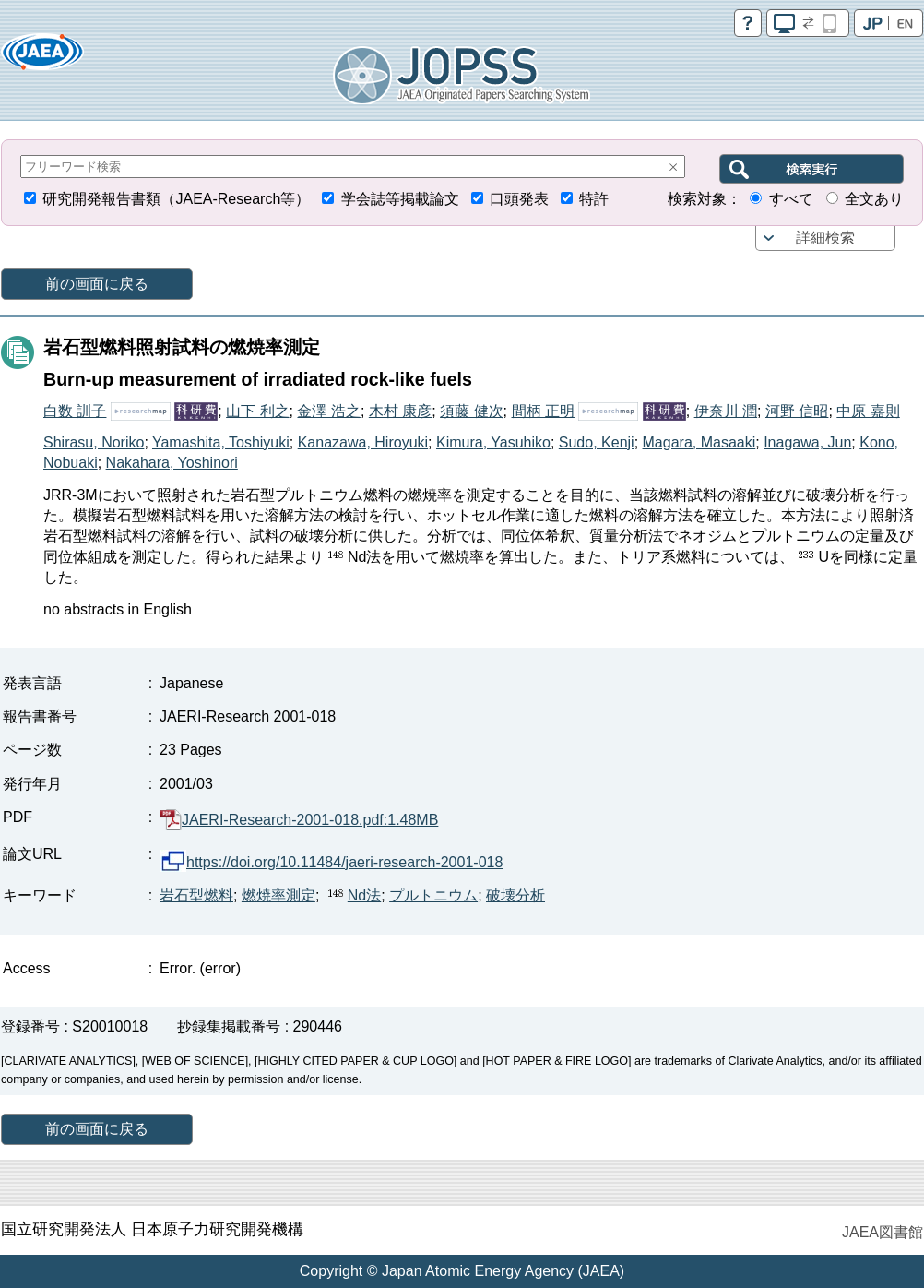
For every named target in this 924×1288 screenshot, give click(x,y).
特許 (594, 199)
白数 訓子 (74, 411)
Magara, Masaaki (699, 442)
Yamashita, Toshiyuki (221, 442)
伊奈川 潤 (725, 411)
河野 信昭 (796, 411)
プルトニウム (433, 895)
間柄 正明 (543, 411)
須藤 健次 (471, 411)
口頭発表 (519, 199)
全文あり (874, 199)
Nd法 (352, 895)
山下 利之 (257, 411)
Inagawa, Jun (807, 442)
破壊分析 (515, 895)
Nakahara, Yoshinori (172, 463)
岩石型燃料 (196, 895)
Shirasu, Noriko (93, 442)
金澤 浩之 (328, 411)
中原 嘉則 (867, 411)
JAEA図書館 (882, 1232)
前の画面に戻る (96, 284)
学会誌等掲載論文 (400, 199)
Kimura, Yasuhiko (493, 442)
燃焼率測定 (278, 895)
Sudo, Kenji (596, 442)
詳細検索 (825, 237)
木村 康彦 (400, 411)
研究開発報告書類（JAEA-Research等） (176, 199)
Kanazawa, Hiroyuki (363, 442)
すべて (791, 199)
